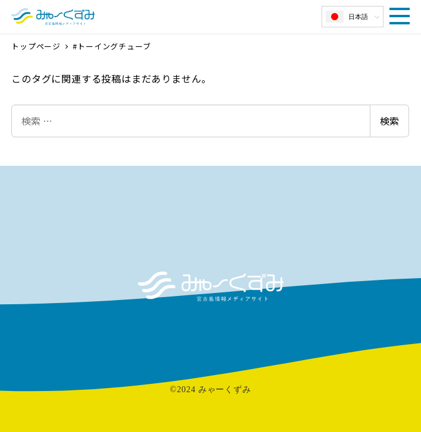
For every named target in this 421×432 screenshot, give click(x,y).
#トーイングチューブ (112, 46)
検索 (389, 120)
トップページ (37, 46)
